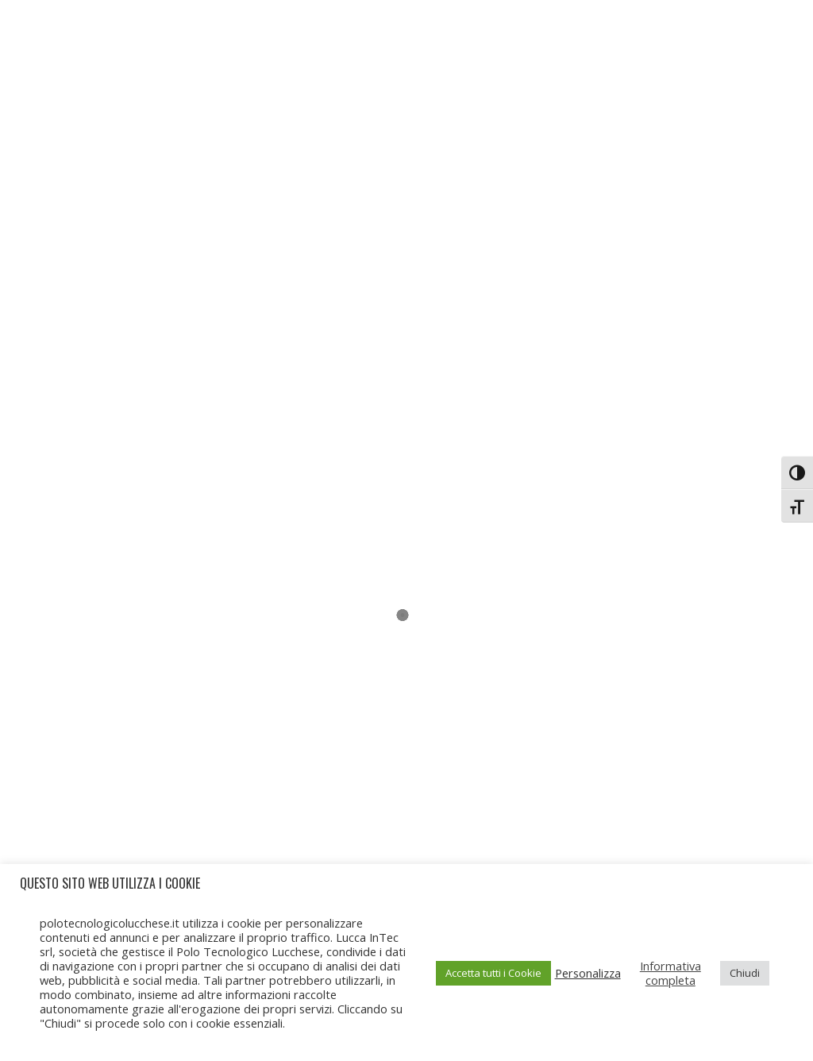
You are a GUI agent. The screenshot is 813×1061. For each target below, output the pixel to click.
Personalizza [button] (588, 973)
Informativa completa (670, 973)
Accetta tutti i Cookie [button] (493, 973)
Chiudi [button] (745, 973)
